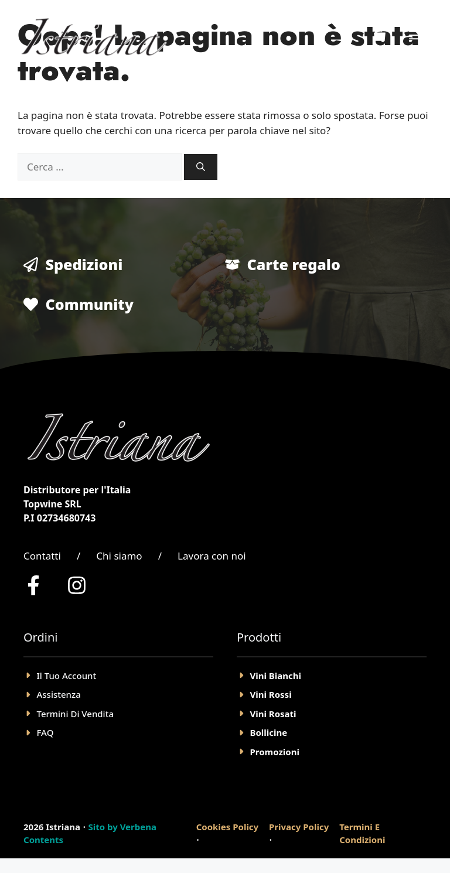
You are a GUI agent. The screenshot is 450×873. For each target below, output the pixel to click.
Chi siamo (119, 555)
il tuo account (67, 675)
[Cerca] (200, 167)
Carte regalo (293, 264)
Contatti (42, 555)
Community (90, 304)
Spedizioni (84, 264)
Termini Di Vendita (75, 713)
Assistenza (59, 694)
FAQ (45, 732)
